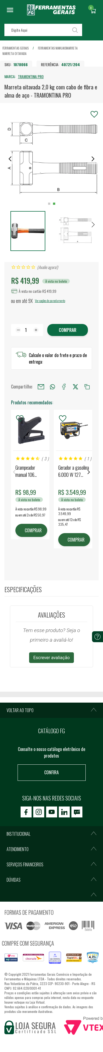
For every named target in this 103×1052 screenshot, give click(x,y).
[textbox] (43, 30)
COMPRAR (33, 530)
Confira (51, 772)
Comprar (67, 330)
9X (30, 300)
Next (88, 472)
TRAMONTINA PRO (31, 76)
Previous (14, 472)
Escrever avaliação (51, 657)
